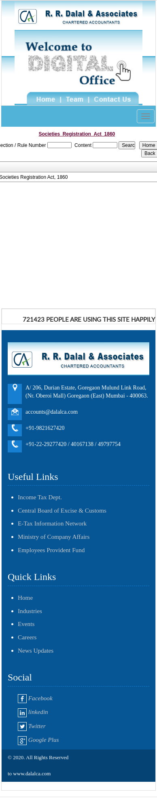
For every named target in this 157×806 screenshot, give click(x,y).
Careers (27, 637)
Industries (30, 610)
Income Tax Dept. (40, 497)
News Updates (35, 650)
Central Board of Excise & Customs (62, 510)
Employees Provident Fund (51, 549)
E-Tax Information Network (52, 523)
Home (25, 597)
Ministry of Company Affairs (53, 536)
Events (26, 623)
